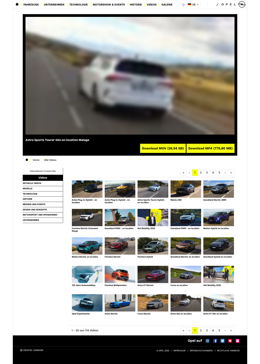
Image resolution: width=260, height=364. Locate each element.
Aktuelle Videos (32, 183)
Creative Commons (31, 350)
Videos (152, 4)
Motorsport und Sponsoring (40, 214)
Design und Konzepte (35, 209)
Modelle (27, 188)
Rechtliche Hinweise (228, 350)
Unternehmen (54, 4)
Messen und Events (34, 204)
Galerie (167, 4)
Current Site (50, 171)
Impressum (179, 350)
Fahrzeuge (31, 4)
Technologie (78, 4)
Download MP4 (210, 148)
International (36, 171)
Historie (136, 4)
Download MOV (163, 148)
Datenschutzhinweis (201, 350)
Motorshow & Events (109, 4)
